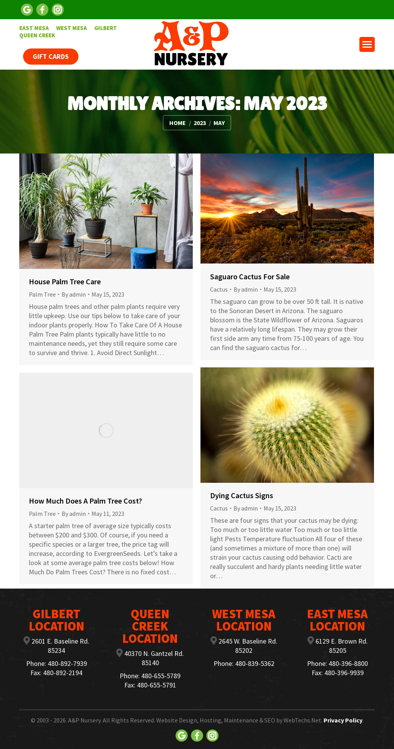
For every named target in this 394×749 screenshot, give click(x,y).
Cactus (219, 289)
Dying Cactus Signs (241, 495)
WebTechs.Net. (303, 720)
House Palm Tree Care (65, 281)
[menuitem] (34, 28)
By (74, 294)
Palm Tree (42, 294)
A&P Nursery (84, 720)
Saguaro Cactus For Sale (250, 276)
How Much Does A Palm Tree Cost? (85, 500)
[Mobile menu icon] (367, 44)
